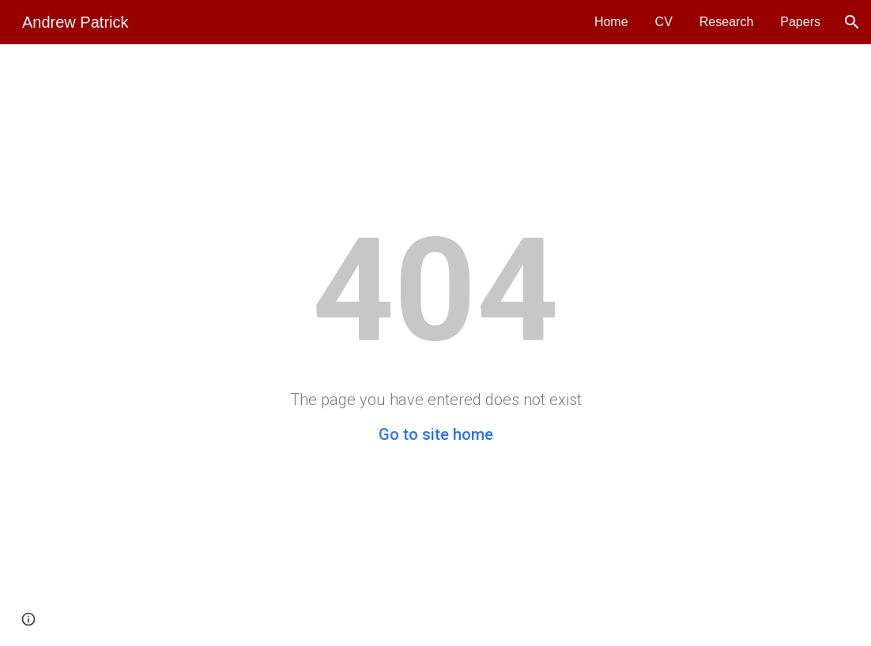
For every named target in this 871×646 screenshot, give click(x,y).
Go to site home (436, 434)
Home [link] (611, 21)
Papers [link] (800, 21)
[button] (852, 22)
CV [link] (664, 21)
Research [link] (726, 21)
